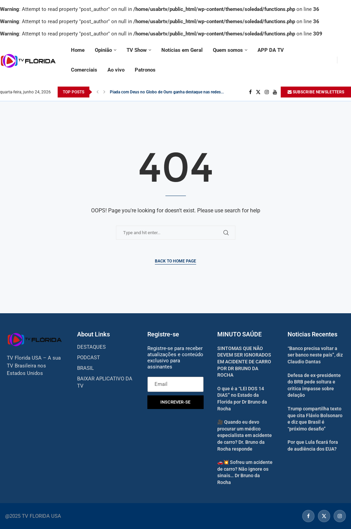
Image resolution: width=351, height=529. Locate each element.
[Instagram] (266, 92)
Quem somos (228, 50)
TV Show (137, 50)
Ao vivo (116, 70)
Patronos (145, 70)
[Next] (104, 92)
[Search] (347, 60)
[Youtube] (275, 92)
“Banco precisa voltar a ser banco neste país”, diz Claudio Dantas (315, 355)
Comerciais (84, 70)
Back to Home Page (175, 261)
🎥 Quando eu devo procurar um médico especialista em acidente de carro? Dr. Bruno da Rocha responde (244, 435)
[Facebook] (250, 92)
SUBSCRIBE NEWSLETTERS (316, 92)
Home (78, 50)
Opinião (103, 50)
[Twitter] (258, 92)
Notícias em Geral (182, 50)
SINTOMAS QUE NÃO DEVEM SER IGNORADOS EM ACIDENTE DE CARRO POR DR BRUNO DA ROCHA (244, 362)
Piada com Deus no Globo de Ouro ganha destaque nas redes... (167, 92)
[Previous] (97, 92)
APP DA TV (271, 50)
